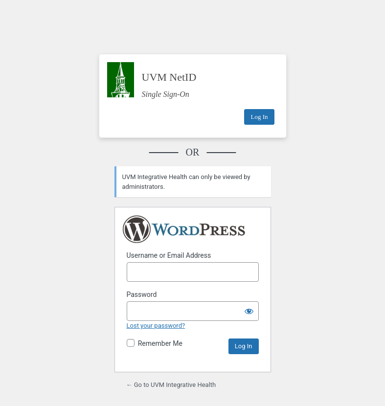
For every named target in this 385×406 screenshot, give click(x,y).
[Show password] (249, 311)
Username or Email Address (169, 255)
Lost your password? (156, 325)
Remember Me (160, 343)
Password (142, 294)
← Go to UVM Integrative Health (171, 384)
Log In (259, 116)
